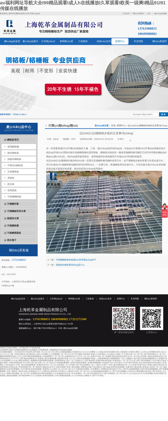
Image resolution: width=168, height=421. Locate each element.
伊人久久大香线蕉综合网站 (79, 369)
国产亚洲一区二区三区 (42, 352)
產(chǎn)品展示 (30, 41)
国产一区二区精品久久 (75, 360)
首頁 (113, 125)
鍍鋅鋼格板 (13, 153)
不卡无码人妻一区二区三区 (132, 354)
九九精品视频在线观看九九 (101, 371)
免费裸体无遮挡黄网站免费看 (42, 360)
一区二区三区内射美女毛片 (93, 373)
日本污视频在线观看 (63, 376)
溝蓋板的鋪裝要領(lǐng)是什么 (70, 265)
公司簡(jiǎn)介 (48, 41)
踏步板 (10, 184)
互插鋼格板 (13, 171)
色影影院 (124, 352)
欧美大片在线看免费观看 (60, 363)
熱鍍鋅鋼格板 (14, 159)
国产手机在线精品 (144, 360)
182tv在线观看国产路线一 (87, 358)
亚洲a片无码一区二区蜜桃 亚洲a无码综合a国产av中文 (112, 356)
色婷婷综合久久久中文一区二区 (77, 356)
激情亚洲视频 (12, 376)
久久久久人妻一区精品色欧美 (14, 354)
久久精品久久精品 (113, 354)
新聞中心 (120, 41)
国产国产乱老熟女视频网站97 (145, 358)
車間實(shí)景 (66, 41)
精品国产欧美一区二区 (67, 358)
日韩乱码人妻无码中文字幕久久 (54, 371)
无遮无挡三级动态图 (134, 367)
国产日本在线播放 (120, 371)
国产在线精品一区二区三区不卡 (116, 373)
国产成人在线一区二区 (40, 363)
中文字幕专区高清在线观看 (31, 369)
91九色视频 (76, 373)
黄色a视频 (76, 367)
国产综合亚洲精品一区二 (86, 365)
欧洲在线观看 (48, 376)
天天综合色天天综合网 (23, 352)
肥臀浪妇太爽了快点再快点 (91, 367)
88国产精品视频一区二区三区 (18, 373)
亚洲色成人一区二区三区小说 (124, 360)
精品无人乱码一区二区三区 (79, 371)
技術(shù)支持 (104, 41)
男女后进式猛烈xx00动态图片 (150, 363)
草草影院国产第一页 (27, 367)
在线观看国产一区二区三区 (53, 356)
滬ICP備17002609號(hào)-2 (45, 328)
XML (149, 13)
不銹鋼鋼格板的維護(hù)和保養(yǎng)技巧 (76, 259)
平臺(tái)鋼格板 (15, 165)
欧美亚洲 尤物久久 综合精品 (94, 354)
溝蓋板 (10, 178)
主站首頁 (126, 13)
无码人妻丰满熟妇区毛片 (118, 365)
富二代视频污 (127, 358)
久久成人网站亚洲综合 (21, 360)
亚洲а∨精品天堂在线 (156, 365)
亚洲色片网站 (134, 352)
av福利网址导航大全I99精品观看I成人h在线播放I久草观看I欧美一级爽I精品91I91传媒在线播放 (36, 350)
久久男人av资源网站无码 (150, 352)
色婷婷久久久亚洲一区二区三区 (55, 369)
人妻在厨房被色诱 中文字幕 (19, 363)
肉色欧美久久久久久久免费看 (84, 352)
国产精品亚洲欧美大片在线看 (31, 358)
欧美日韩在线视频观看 (149, 369)
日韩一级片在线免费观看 (26, 365)
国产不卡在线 (98, 376)
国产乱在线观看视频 (131, 369)
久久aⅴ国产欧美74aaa (138, 365)
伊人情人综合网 (140, 356)
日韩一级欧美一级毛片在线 (17, 371)
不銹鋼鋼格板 (14, 196)
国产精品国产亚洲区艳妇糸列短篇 (98, 360)
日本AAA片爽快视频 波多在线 (140, 371)
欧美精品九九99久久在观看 (37, 354)
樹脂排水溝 (13, 218)
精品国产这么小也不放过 (113, 363)
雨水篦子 (11, 240)
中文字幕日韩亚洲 (131, 363)
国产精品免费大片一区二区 (154, 354)
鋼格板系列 (13, 139)
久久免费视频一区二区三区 (59, 354)
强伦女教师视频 (50, 358)
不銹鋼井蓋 (13, 204)
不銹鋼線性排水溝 (16, 211)
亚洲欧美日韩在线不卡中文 (111, 369)
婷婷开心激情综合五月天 (45, 367)
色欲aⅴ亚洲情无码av (156, 356)
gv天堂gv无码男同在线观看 (114, 367)
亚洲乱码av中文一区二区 (46, 365)
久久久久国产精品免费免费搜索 (29, 356)
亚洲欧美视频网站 (95, 363)
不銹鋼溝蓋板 (14, 233)
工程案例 (82, 41)
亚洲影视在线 (60, 360)
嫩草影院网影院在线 (8, 356)
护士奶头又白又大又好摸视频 (141, 373)
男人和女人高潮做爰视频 (62, 352)
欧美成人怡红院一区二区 (152, 367)
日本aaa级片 (10, 365)
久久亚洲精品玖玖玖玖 (62, 373)
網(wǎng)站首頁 (12, 41)
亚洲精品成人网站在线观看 (41, 373)
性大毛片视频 (76, 354)
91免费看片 (95, 369)
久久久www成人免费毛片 (82, 376)
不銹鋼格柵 (13, 225)
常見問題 (138, 41)
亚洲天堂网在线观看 (79, 363)
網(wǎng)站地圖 (160, 13)
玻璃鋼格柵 (13, 146)
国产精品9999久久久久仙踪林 (30, 376)
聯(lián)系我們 (138, 13)
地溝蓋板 (12, 190)
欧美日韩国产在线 (63, 367)
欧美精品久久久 (35, 371)
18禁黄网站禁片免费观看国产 (109, 358)
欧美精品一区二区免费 (66, 365)
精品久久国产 (102, 365)
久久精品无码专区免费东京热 (108, 352)
